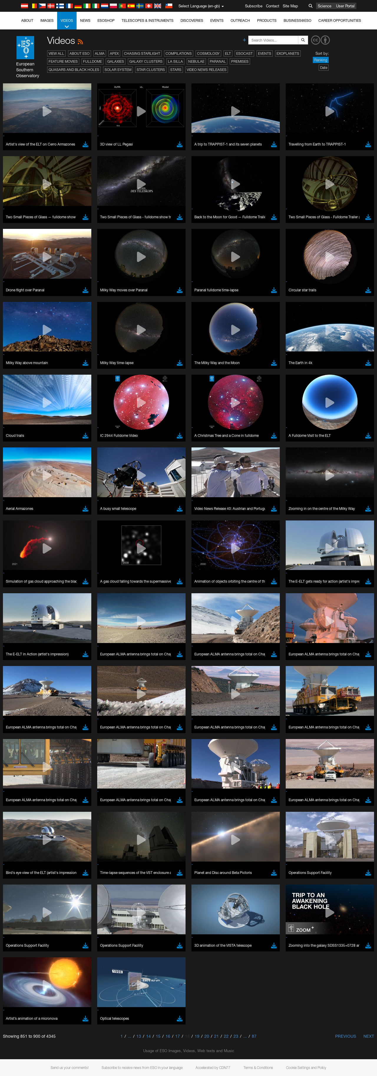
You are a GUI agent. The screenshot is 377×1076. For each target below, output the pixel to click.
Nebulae (196, 61)
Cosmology (208, 53)
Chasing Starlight (142, 53)
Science (324, 6)
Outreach (240, 20)
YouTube (13, 636)
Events (217, 20)
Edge (22, 744)
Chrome (24, 739)
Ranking (320, 60)
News (85, 20)
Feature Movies (63, 61)
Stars (175, 69)
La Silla (175, 61)
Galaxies (115, 61)
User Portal (345, 6)
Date (323, 67)
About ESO (80, 53)
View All (56, 53)
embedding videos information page (338, 642)
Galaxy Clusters (146, 61)
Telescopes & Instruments (147, 20)
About (27, 20)
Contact (272, 6)
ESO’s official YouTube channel (138, 636)
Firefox (23, 750)
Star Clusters (151, 69)
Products (267, 20)
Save (19, 842)
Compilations (179, 53)
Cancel (47, 842)
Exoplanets (288, 53)
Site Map (290, 6)
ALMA (100, 53)
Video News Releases (206, 69)
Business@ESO (297, 20)
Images (47, 20)
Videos (67, 23)
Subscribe (253, 6)
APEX (114, 53)
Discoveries (192, 20)
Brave (22, 733)
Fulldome (92, 61)
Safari (22, 755)
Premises (240, 61)
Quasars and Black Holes (74, 69)
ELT (228, 53)
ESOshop (106, 20)
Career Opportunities (339, 20)
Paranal (218, 61)
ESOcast (244, 53)
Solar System (118, 69)
